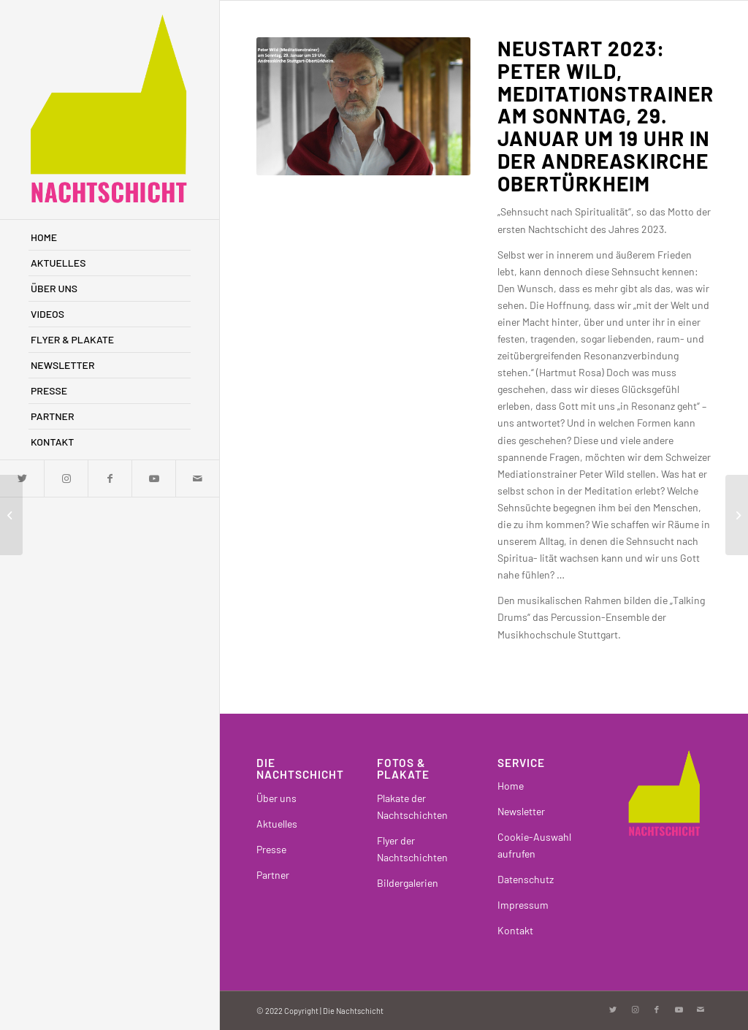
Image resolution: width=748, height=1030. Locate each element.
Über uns (276, 798)
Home (510, 785)
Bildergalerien (407, 883)
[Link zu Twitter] (613, 1010)
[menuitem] (109, 238)
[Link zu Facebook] (109, 478)
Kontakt (515, 930)
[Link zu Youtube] (153, 478)
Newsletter (521, 811)
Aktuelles (276, 823)
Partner (272, 875)
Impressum (523, 905)
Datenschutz (525, 879)
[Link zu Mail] (197, 478)
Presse (271, 849)
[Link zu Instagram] (66, 478)
